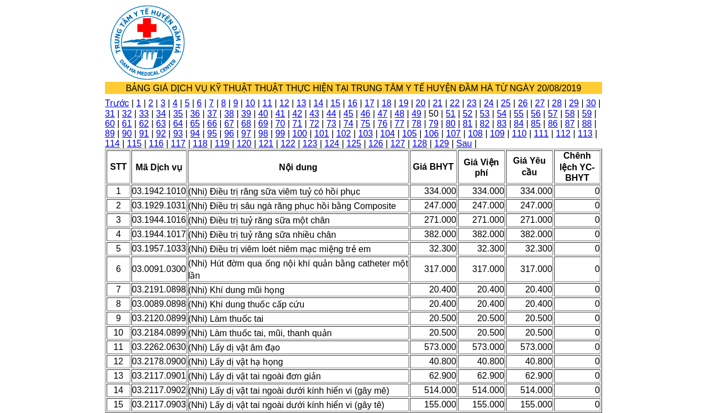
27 (540, 103)
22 (455, 103)
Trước (117, 103)
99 (280, 133)
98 (263, 133)
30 (591, 103)
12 (284, 103)
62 (144, 123)
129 (441, 143)
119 (222, 143)
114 (112, 143)
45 (349, 113)
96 (229, 133)
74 (349, 123)
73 (331, 123)
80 (451, 123)
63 (161, 123)
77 (399, 123)
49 (416, 113)
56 (536, 113)
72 (314, 123)
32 (127, 113)
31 (110, 113)
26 (523, 103)
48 (399, 113)
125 (353, 143)
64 (178, 123)
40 (263, 113)
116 (156, 143)
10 (250, 103)
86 (553, 123)
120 (244, 143)
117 (178, 143)
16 (352, 103)
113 (585, 133)
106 (431, 133)
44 (331, 113)
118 (200, 143)
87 (570, 123)
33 (144, 113)
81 (468, 123)
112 (563, 133)
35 (178, 113)
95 (212, 133)
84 (519, 123)
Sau (464, 143)
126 (375, 143)
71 (297, 123)
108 (475, 133)
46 (366, 113)
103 (365, 133)
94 (195, 133)
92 (161, 133)
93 (178, 133)
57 (553, 113)
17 (369, 103)
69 (263, 123)
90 (127, 133)
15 (335, 103)
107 (453, 133)
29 (574, 103)
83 (501, 123)
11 (267, 103)
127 (398, 143)
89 (110, 133)
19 (404, 103)
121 (265, 143)
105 (409, 133)
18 (387, 103)
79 (434, 123)
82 (485, 123)
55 (519, 113)
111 (541, 133)
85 (536, 123)
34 (161, 113)
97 (246, 133)
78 (416, 123)
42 (297, 113)
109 (497, 133)
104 (387, 133)
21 (437, 103)
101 (321, 133)
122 (288, 143)
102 (343, 133)
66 (212, 123)
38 (229, 113)
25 (506, 103)
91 (144, 133)
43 (314, 113)
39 (246, 113)
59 (587, 113)
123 (310, 143)
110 (519, 133)
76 (383, 123)
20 (421, 103)
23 (472, 103)
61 (127, 123)
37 (212, 113)
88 (587, 123)
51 (451, 113)
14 (319, 103)
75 (366, 123)
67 (229, 123)
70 (280, 123)
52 (468, 113)
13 (302, 103)
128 (420, 143)
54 (501, 113)
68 (246, 123)
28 (557, 103)
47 (383, 113)
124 (332, 143)
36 (195, 113)
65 (195, 123)
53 (485, 113)
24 (489, 103)
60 (110, 123)
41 (280, 113)
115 (134, 143)
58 (570, 113)
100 (299, 133)
